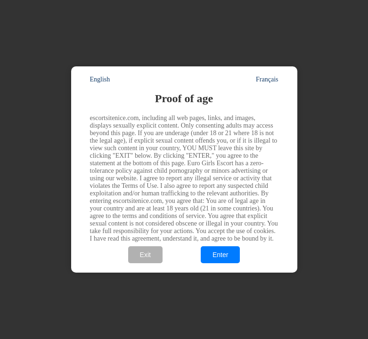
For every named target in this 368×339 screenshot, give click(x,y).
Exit (145, 254)
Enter (220, 254)
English (100, 79)
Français (267, 79)
